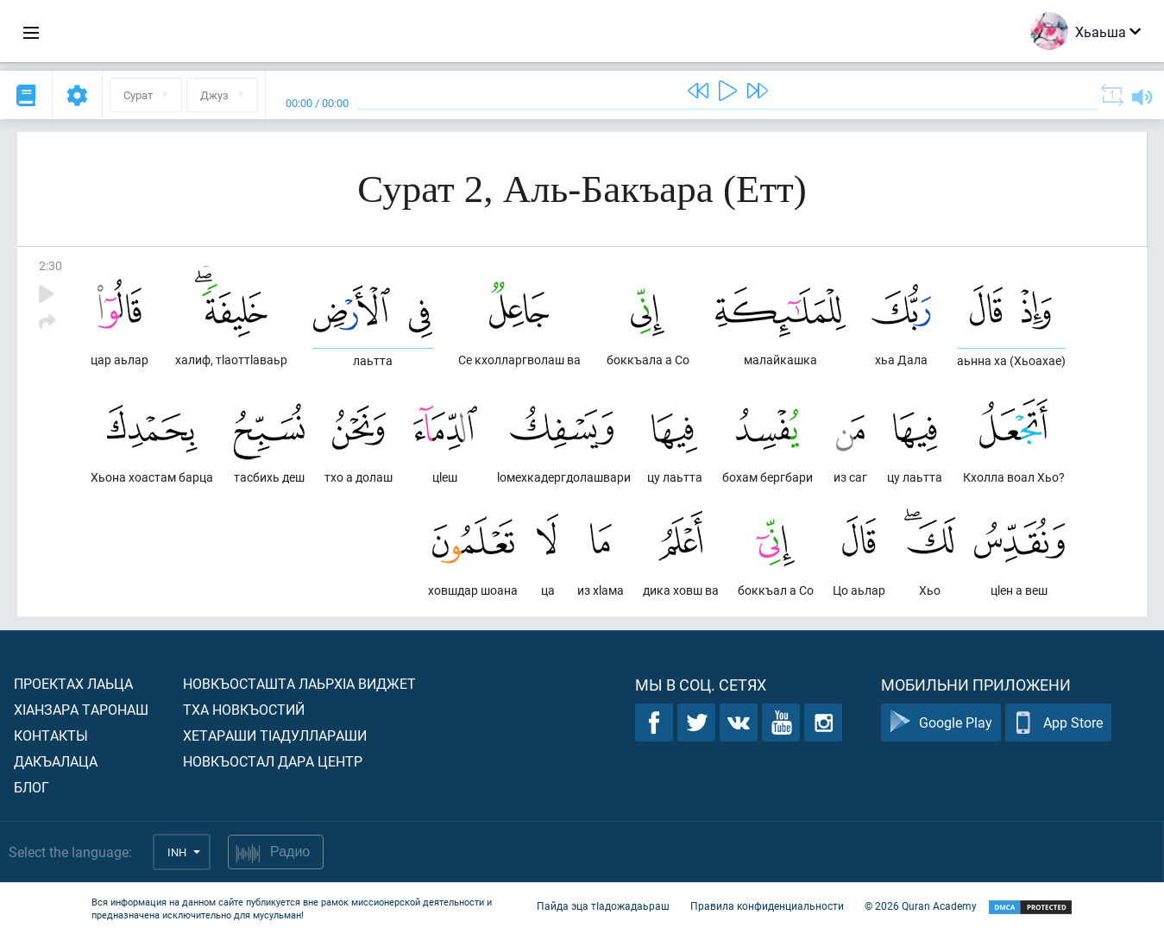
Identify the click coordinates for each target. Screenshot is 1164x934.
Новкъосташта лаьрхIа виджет (299, 683)
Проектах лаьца (73, 683)
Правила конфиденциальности (767, 906)
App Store (1058, 723)
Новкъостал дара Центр (272, 761)
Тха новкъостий (244, 709)
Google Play (941, 723)
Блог (31, 787)
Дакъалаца (56, 761)
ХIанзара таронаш (81, 709)
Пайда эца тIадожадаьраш (603, 906)
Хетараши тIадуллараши (275, 735)
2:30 (50, 265)
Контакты (51, 735)
